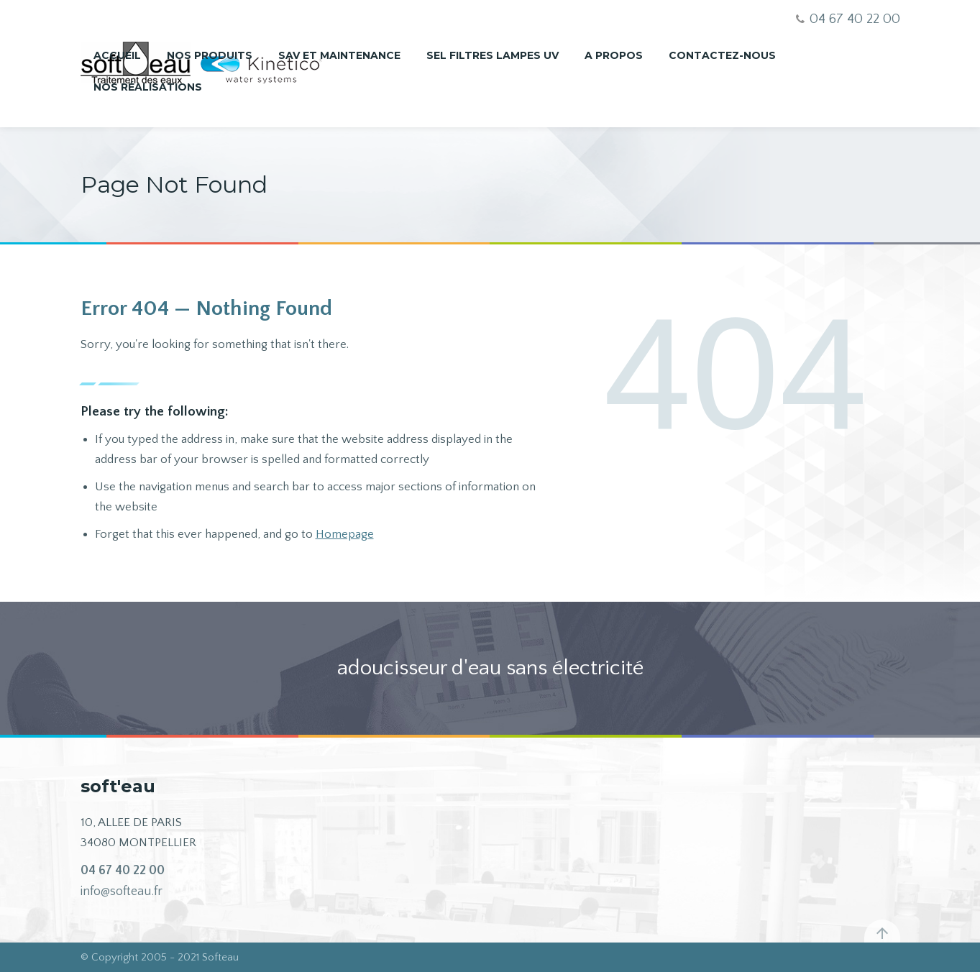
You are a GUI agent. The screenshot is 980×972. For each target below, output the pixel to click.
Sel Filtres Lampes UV (492, 55)
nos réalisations (147, 87)
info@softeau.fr (121, 891)
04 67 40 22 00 (123, 870)
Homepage (345, 534)
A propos (614, 55)
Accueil (117, 55)
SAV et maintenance (339, 55)
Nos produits (209, 55)
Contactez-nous (722, 55)
